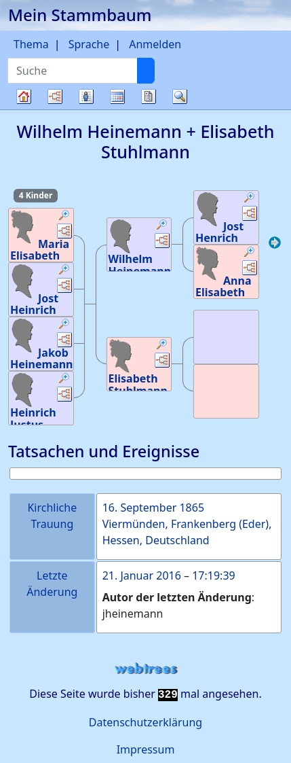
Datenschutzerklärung (145, 722)
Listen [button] (86, 96)
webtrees (146, 669)
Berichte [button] (148, 96)
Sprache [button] (89, 44)
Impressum (146, 749)
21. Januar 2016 (141, 575)
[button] (64, 217)
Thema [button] (31, 44)
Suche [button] (179, 96)
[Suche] (146, 71)
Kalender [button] (117, 96)
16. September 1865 (153, 507)
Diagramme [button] (54, 96)
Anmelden (155, 44)
